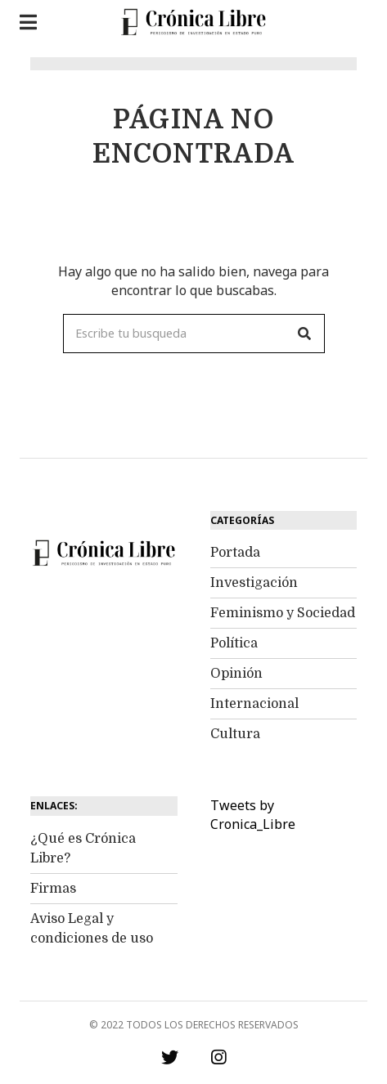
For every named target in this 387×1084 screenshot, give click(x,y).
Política (234, 643)
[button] (305, 333)
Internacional (254, 704)
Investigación (254, 583)
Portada (235, 552)
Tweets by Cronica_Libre (252, 814)
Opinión (236, 673)
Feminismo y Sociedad (282, 613)
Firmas (53, 888)
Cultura (235, 734)
